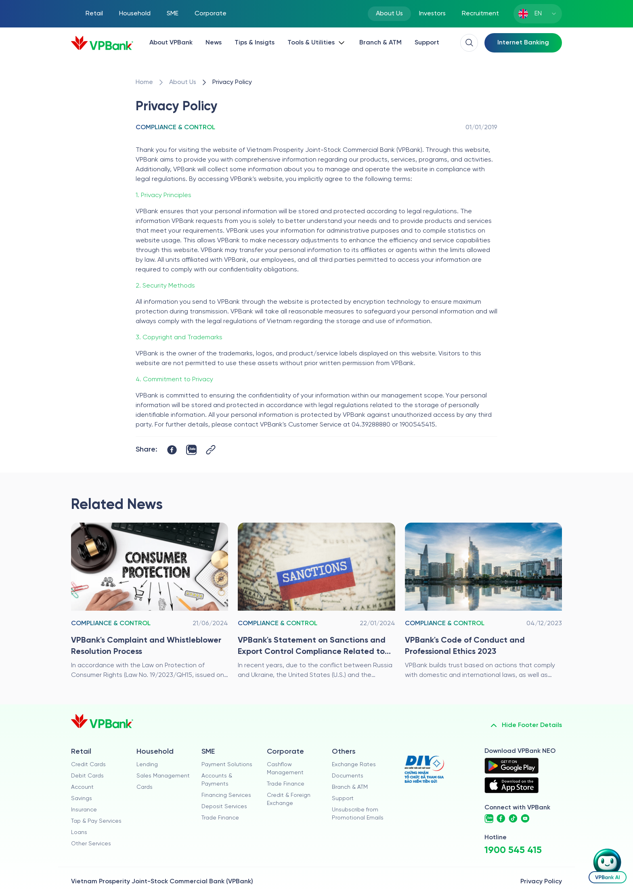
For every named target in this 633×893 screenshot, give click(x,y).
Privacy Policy (541, 881)
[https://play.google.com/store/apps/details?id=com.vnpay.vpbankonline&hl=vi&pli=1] (511, 766)
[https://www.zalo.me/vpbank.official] (488, 818)
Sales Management (163, 776)
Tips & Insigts (255, 42)
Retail (94, 13)
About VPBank (171, 42)
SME (172, 13)
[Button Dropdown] (317, 43)
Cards (144, 787)
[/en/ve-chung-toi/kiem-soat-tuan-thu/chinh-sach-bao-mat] (232, 82)
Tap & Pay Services (96, 821)
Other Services (91, 844)
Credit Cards (88, 765)
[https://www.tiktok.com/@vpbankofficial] (513, 818)
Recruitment (480, 13)
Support (427, 42)
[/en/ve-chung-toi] (182, 82)
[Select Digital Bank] (523, 43)
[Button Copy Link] (210, 449)
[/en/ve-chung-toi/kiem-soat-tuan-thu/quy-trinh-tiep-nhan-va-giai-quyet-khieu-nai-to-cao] (149, 601)
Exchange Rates (354, 765)
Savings (81, 799)
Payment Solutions (226, 765)
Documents (347, 776)
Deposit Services (224, 807)
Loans (79, 833)
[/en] (102, 43)
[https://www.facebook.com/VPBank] (501, 818)
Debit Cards (87, 776)
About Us (389, 13)
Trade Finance (220, 818)
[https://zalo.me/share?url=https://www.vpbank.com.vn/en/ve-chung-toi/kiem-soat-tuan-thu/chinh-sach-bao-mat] (191, 449)
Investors (432, 13)
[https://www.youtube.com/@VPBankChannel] (525, 818)
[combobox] (538, 13)
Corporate (210, 13)
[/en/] (144, 82)
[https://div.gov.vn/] (424, 769)
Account (82, 787)
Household (135, 13)
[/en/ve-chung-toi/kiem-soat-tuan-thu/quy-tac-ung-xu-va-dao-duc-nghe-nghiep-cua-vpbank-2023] (483, 601)
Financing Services (226, 795)
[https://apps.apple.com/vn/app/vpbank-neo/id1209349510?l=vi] (511, 785)
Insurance (84, 810)
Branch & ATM (380, 42)
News (213, 42)
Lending (147, 765)
